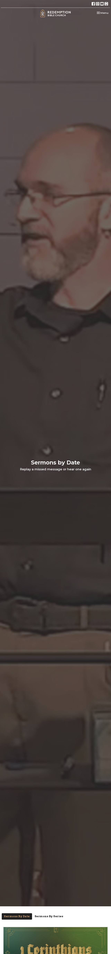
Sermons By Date (17, 916)
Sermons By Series (49, 916)
